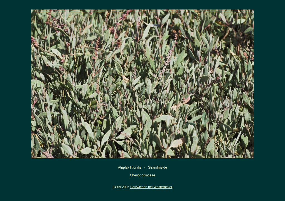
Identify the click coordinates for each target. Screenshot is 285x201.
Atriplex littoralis (129, 167)
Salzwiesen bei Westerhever (151, 187)
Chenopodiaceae (142, 175)
